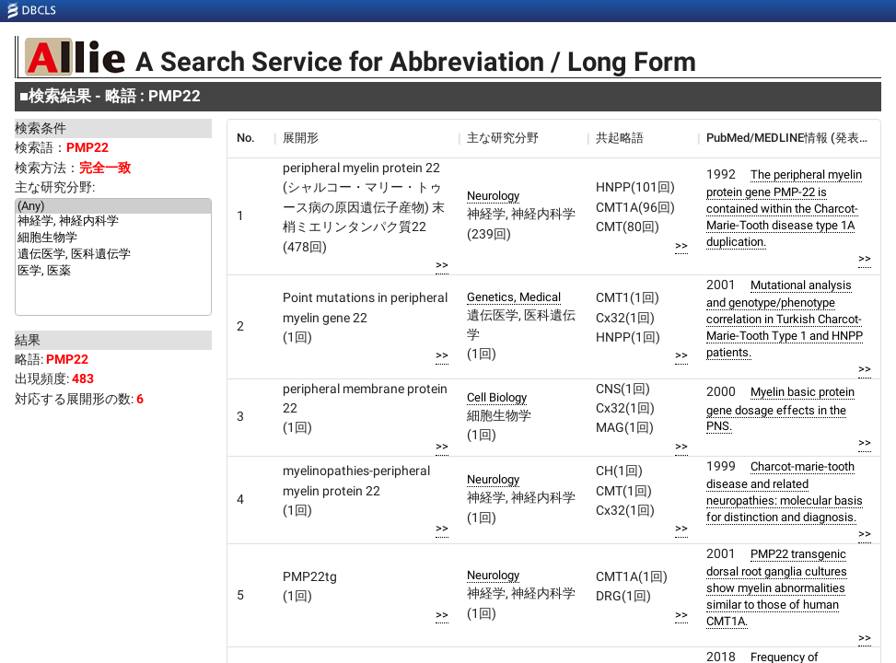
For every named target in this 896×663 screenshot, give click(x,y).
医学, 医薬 (113, 271)
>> (442, 265)
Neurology (493, 196)
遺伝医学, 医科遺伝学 (113, 255)
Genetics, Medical (514, 297)
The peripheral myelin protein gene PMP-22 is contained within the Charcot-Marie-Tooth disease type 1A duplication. (784, 208)
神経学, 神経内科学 (113, 222)
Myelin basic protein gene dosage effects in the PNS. (780, 409)
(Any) (113, 206)
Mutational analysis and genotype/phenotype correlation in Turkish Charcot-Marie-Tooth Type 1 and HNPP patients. (784, 318)
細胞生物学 (113, 238)
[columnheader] (250, 138)
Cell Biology (497, 397)
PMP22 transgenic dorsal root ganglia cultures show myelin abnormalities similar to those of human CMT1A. (776, 587)
